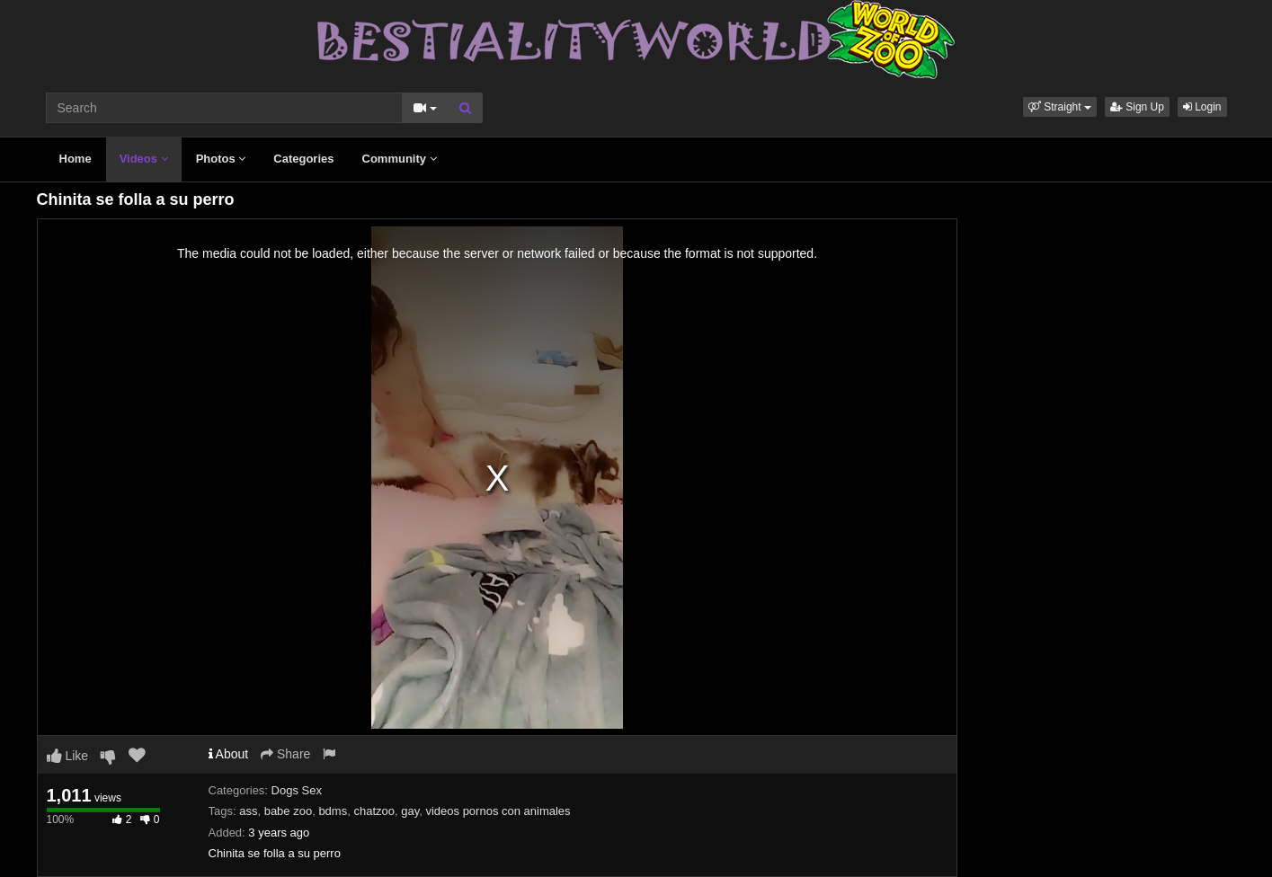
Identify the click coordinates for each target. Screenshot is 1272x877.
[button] (1060, 107)
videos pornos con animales (497, 811)
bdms (332, 811)
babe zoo (288, 811)
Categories (303, 158)
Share (285, 754)
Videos (144, 158)
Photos (221, 158)
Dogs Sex (296, 790)
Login (1202, 107)
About (229, 754)
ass (248, 811)
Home (75, 158)
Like (68, 756)
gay (410, 811)
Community (399, 158)
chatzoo (374, 811)
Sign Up (1137, 107)
